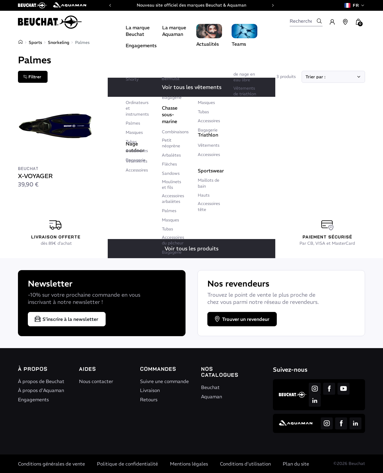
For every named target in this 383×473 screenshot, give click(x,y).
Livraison (150, 390)
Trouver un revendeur (241, 319)
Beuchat (210, 387)
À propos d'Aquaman (41, 390)
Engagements (33, 399)
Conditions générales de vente (51, 464)
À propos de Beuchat (41, 381)
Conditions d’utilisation (245, 464)
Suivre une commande (164, 381)
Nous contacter (96, 381)
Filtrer (32, 76)
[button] (358, 22)
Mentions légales (189, 464)
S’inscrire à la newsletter (66, 319)
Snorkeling (58, 42)
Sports (35, 42)
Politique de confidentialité (127, 464)
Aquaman (211, 396)
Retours (148, 399)
